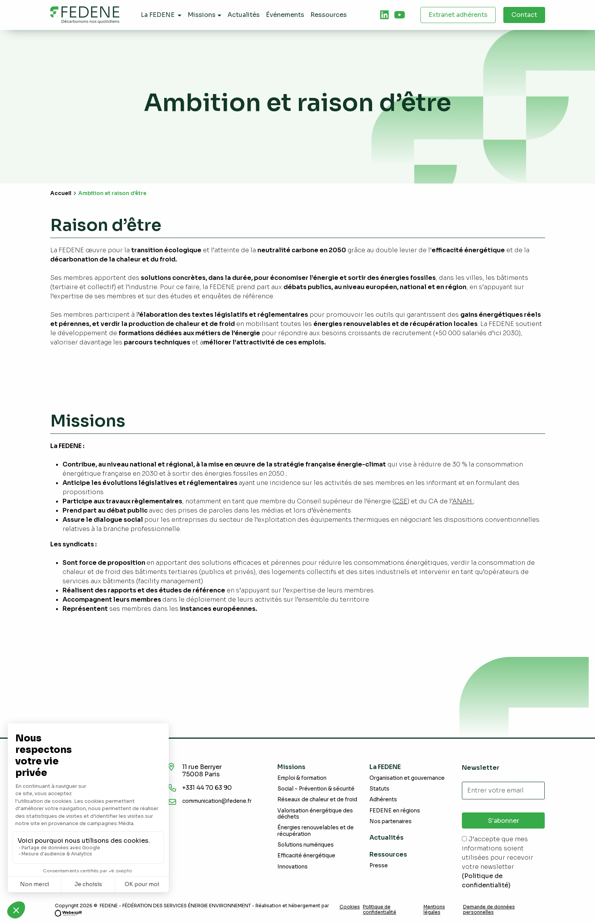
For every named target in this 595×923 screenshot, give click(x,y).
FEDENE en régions (394, 810)
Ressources (388, 854)
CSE (400, 501)
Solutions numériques (305, 845)
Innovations (292, 866)
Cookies (350, 907)
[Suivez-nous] (384, 15)
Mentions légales (434, 909)
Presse (378, 865)
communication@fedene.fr (217, 801)
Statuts (379, 789)
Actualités (386, 838)
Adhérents (383, 799)
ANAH (462, 501)
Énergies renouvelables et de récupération (315, 830)
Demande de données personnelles (489, 909)
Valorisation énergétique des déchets (315, 813)
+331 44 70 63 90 (209, 788)
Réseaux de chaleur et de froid (317, 799)
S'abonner (503, 821)
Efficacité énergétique (306, 855)
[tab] (384, 15)
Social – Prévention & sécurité (315, 789)
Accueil (60, 193)
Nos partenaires (390, 821)
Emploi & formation (301, 778)
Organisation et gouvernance (407, 778)
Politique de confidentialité (379, 909)
